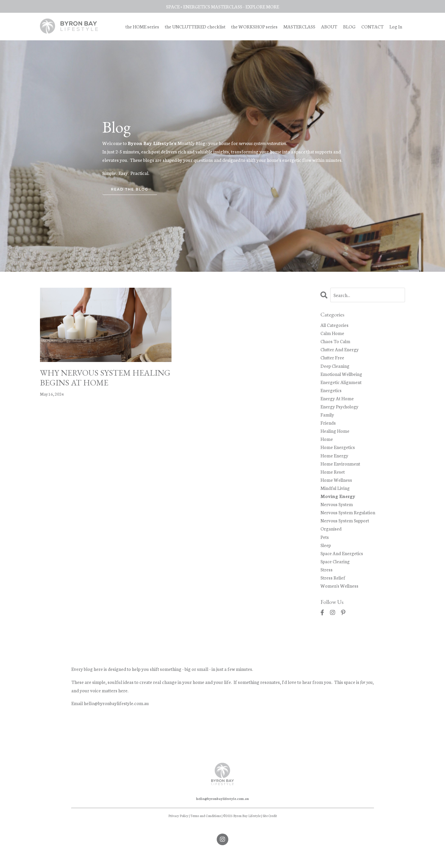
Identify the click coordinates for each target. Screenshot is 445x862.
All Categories (334, 324)
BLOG (349, 26)
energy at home (337, 400)
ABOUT (329, 26)
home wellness (336, 483)
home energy (334, 458)
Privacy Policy (178, 822)
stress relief (333, 583)
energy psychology (339, 408)
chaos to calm (335, 341)
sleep (325, 550)
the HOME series (141, 26)
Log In (395, 26)
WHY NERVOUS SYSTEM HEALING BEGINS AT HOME (96, 378)
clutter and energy (339, 350)
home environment (340, 466)
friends (328, 425)
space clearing (335, 567)
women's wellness (339, 592)
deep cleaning (335, 366)
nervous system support (345, 525)
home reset (332, 475)
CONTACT (372, 26)
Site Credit (269, 822)
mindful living (335, 491)
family (327, 416)
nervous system (336, 508)
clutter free (332, 358)
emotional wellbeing (341, 375)
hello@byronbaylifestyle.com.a (115, 710)
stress (326, 575)
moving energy (338, 500)
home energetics (337, 450)
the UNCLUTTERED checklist (194, 26)
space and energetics (342, 558)
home (326, 442)
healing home (335, 433)
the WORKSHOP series (254, 26)
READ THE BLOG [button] (129, 189)
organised (331, 533)
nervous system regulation (348, 517)
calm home (332, 333)
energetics (331, 391)
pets (324, 542)
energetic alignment (341, 383)
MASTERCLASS (299, 26)
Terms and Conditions (205, 822)
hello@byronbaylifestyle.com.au (222, 805)
